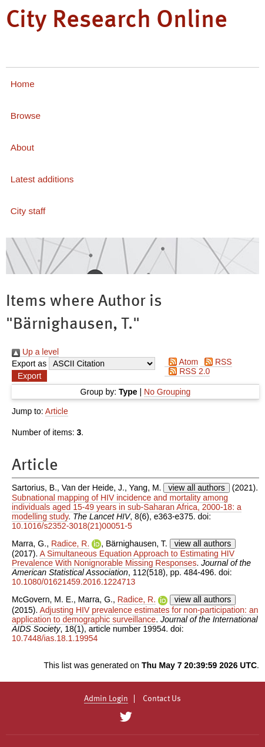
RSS (216, 361)
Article (56, 411)
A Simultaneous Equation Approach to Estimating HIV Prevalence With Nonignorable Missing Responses (123, 558)
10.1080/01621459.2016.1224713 (73, 581)
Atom (181, 361)
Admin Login (106, 699)
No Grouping (167, 391)
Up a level (35, 351)
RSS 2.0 (187, 371)
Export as (29, 363)
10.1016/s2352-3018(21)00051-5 (72, 526)
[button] (29, 376)
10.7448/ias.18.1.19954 (55, 638)
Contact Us (162, 699)
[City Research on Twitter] (126, 717)
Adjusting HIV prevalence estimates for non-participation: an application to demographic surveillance (135, 614)
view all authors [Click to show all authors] (196, 487)
